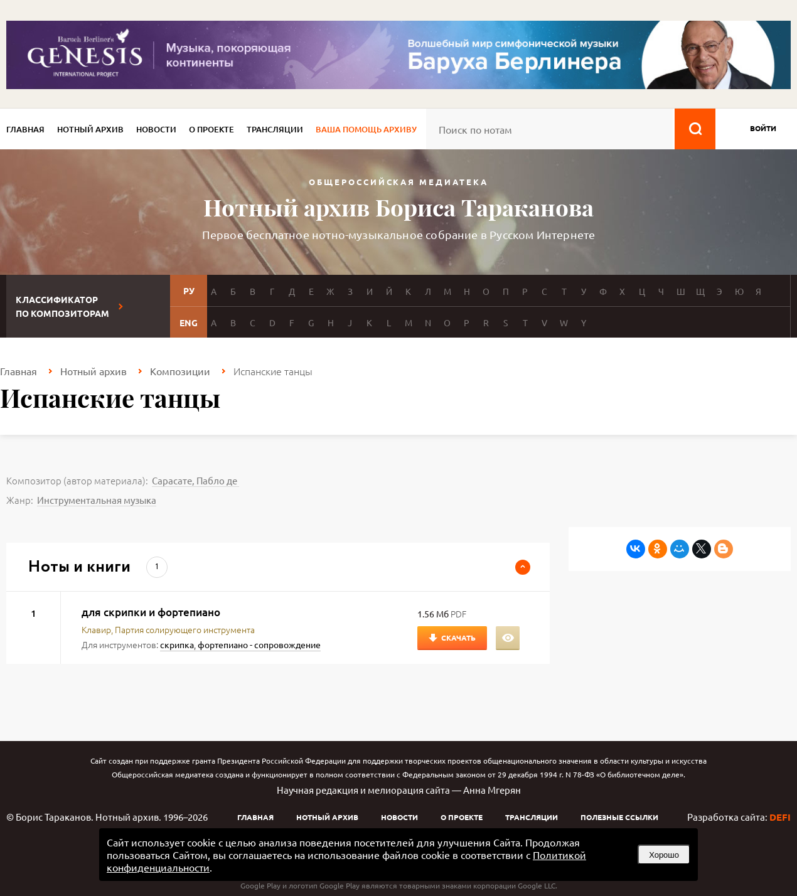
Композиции (180, 371)
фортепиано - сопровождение (259, 644)
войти (763, 128)
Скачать (458, 637)
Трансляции (275, 129)
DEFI (780, 817)
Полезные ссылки (619, 817)
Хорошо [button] (664, 855)
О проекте (211, 129)
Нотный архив (90, 129)
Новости (156, 129)
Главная (25, 129)
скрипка (177, 644)
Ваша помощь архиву (366, 129)
